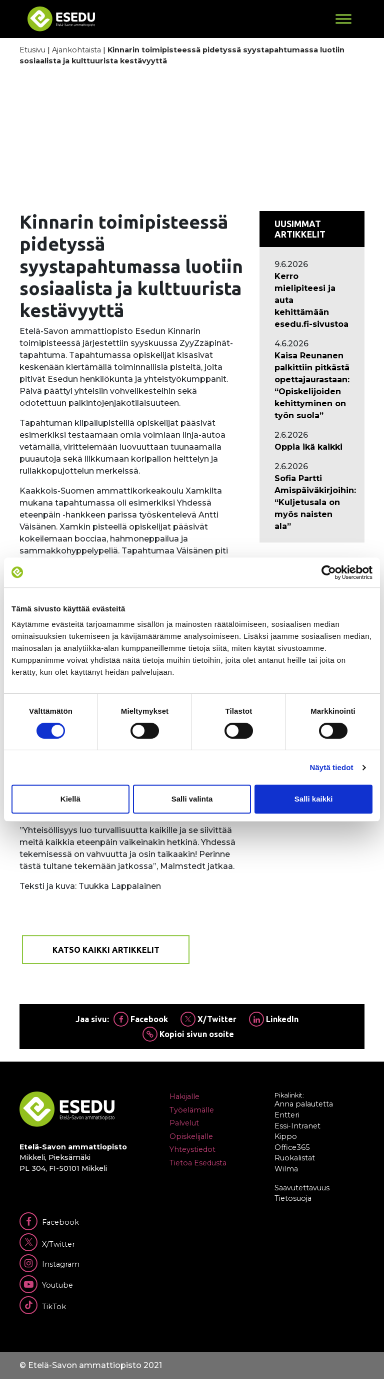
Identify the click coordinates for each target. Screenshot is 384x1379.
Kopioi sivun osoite (188, 1034)
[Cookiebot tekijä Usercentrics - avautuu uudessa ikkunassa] (328, 572)
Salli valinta (192, 799)
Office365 (292, 1147)
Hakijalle (185, 1096)
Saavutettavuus (302, 1187)
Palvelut (184, 1122)
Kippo (285, 1136)
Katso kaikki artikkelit (106, 949)
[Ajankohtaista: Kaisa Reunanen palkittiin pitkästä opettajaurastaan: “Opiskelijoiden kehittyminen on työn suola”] (312, 386)
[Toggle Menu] (344, 18)
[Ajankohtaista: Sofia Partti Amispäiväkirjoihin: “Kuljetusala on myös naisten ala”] (312, 503)
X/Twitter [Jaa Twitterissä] (208, 1019)
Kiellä (70, 799)
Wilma (286, 1168)
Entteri (287, 1114)
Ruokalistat (294, 1157)
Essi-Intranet (297, 1125)
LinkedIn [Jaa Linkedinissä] (273, 1019)
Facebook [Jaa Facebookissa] (141, 1019)
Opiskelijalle (191, 1136)
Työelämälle (192, 1109)
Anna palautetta (303, 1104)
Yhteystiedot (193, 1149)
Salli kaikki (313, 799)
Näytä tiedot (332, 767)
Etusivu (33, 49)
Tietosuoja (293, 1198)
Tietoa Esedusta (198, 1162)
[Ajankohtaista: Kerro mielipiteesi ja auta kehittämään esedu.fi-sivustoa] (312, 300)
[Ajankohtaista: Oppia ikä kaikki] (312, 447)
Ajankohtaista (76, 49)
